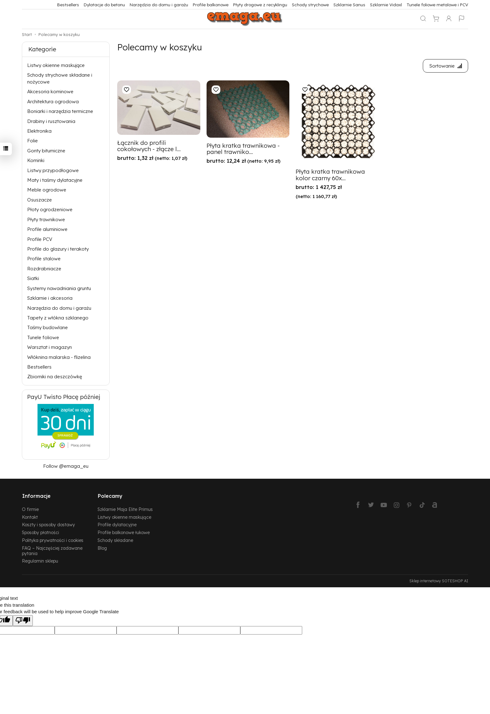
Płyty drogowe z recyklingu (260, 4)
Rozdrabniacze (44, 269)
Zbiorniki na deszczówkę (54, 377)
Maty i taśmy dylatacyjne (54, 180)
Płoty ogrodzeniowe (49, 209)
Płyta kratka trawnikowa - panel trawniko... (243, 149)
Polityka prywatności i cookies (52, 539)
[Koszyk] (435, 19)
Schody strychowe (310, 4)
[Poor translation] (23, 619)
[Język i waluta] (461, 19)
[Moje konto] (448, 19)
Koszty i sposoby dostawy (48, 523)
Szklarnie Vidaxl (386, 4)
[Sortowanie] (445, 66)
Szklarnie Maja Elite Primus (125, 508)
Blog (102, 547)
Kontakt (30, 516)
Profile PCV (39, 239)
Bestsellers (68, 4)
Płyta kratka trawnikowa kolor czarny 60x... (330, 175)
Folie (32, 141)
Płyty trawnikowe (46, 219)
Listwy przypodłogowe (53, 170)
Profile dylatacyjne (117, 523)
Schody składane (115, 539)
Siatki (33, 278)
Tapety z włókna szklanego (57, 318)
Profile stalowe (44, 259)
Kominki (35, 160)
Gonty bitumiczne (46, 151)
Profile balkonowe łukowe (124, 531)
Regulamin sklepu (40, 560)
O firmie (30, 508)
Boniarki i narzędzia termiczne (60, 111)
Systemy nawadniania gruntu (59, 288)
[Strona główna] (245, 19)
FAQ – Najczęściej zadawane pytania (52, 549)
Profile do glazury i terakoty (58, 249)
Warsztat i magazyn (49, 347)
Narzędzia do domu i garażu (159, 4)
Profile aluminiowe (47, 229)
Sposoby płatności (40, 531)
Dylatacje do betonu (104, 4)
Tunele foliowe (43, 337)
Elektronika (39, 131)
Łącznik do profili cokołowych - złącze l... (149, 146)
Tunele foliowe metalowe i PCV (437, 4)
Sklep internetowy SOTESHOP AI (438, 580)
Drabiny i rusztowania (51, 121)
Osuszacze (39, 200)
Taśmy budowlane (47, 327)
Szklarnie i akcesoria (49, 298)
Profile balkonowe (210, 4)
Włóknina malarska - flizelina (59, 357)
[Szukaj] (423, 19)
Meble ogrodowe (46, 190)
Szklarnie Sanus (349, 4)
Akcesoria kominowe (50, 91)
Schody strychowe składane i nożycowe (59, 78)
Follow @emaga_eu (65, 466)
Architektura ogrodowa (53, 102)
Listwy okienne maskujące (56, 65)
